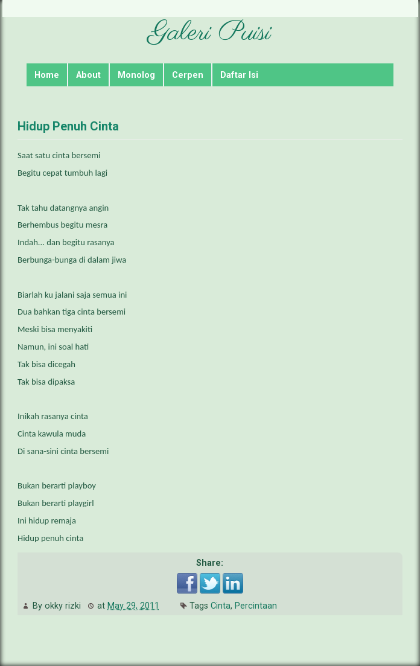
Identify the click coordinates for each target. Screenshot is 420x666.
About (88, 75)
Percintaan (256, 606)
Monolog (136, 75)
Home (46, 75)
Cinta (221, 606)
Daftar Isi (239, 75)
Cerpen (187, 75)
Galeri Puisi (209, 32)
